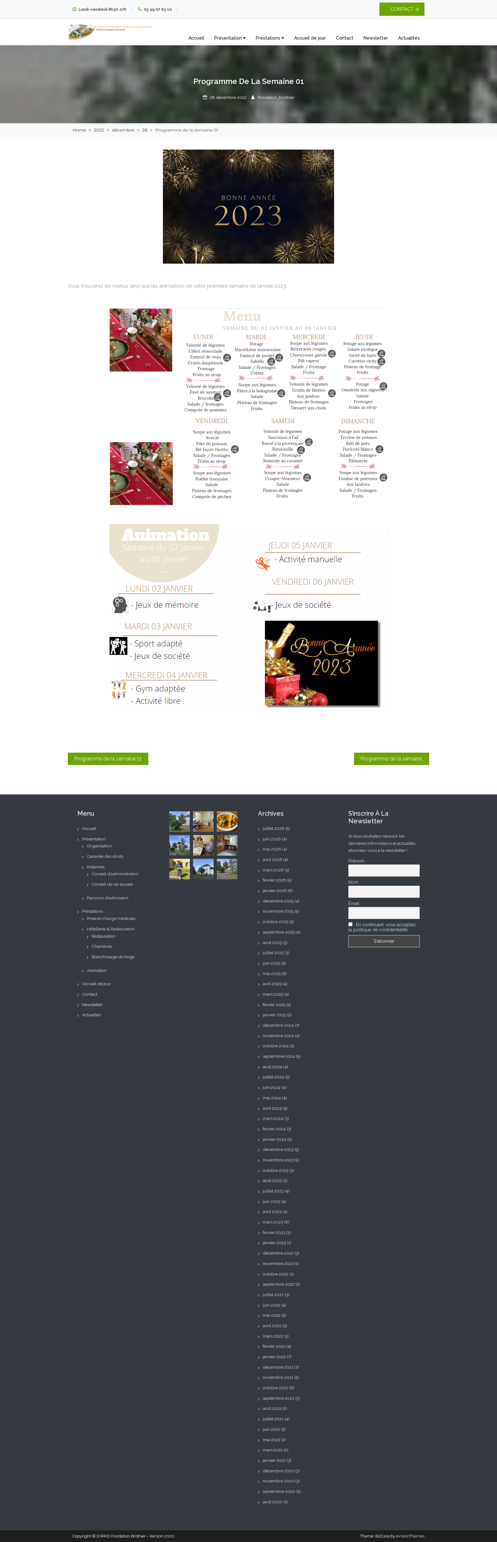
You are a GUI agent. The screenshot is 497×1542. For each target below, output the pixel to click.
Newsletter (376, 38)
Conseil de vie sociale (112, 884)
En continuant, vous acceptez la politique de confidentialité (382, 927)
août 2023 (272, 1180)
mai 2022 (272, 1315)
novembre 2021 (278, 1377)
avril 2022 (272, 1325)
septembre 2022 (278, 1284)
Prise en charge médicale (111, 918)
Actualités (409, 38)
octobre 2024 (276, 1045)
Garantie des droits (105, 856)
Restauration (104, 936)
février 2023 (274, 1232)
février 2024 (274, 1128)
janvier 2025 (274, 1014)
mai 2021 (271, 1439)
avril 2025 (272, 983)
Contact (344, 38)
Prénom (356, 861)
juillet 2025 (273, 952)
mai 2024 (272, 1097)
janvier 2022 (274, 1356)
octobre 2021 (275, 1387)
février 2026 (274, 880)
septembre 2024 (279, 1056)
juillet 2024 (273, 1076)
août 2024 (272, 1066)
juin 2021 (271, 1429)
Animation (97, 970)
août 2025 (272, 942)
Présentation (230, 38)
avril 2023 (272, 1211)
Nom (353, 882)
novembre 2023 (278, 1159)
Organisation (99, 845)
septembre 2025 (278, 932)
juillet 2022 (273, 1294)
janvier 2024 (274, 1139)
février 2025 (274, 1004)
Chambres (102, 946)
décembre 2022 (278, 1253)
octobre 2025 (275, 921)
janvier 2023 (274, 1242)
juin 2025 (271, 963)
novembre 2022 (278, 1263)
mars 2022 (273, 1336)
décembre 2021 (278, 1367)
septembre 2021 (278, 1398)
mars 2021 (273, 1449)
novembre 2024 (278, 1035)
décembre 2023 (278, 1149)
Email (353, 903)
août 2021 (272, 1408)
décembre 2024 (278, 1025)
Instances (96, 866)
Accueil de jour (310, 38)
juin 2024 (272, 1087)
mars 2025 (273, 994)
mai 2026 (272, 848)
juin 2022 (271, 1304)
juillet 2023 (273, 1190)
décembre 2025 (278, 900)
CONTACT (401, 9)
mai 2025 (272, 973)
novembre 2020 (278, 1480)
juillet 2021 (273, 1418)
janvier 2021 (274, 1460)
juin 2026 (272, 838)
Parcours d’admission (107, 897)
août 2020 (272, 1501)
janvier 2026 (275, 890)
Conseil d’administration (115, 873)
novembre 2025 (278, 911)
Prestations (270, 38)
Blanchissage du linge (113, 956)
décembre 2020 (278, 1470)
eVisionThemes (410, 1536)
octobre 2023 (275, 1170)
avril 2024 (272, 1108)
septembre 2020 (279, 1491)
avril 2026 (272, 859)
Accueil (196, 38)
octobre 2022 (275, 1273)
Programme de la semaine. (391, 759)
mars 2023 (273, 1221)
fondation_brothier (276, 97)
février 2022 (274, 1346)
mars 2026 (273, 869)
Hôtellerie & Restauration (111, 928)
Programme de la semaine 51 (108, 759)
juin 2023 (271, 1201)
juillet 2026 (273, 828)
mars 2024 (273, 1118)
